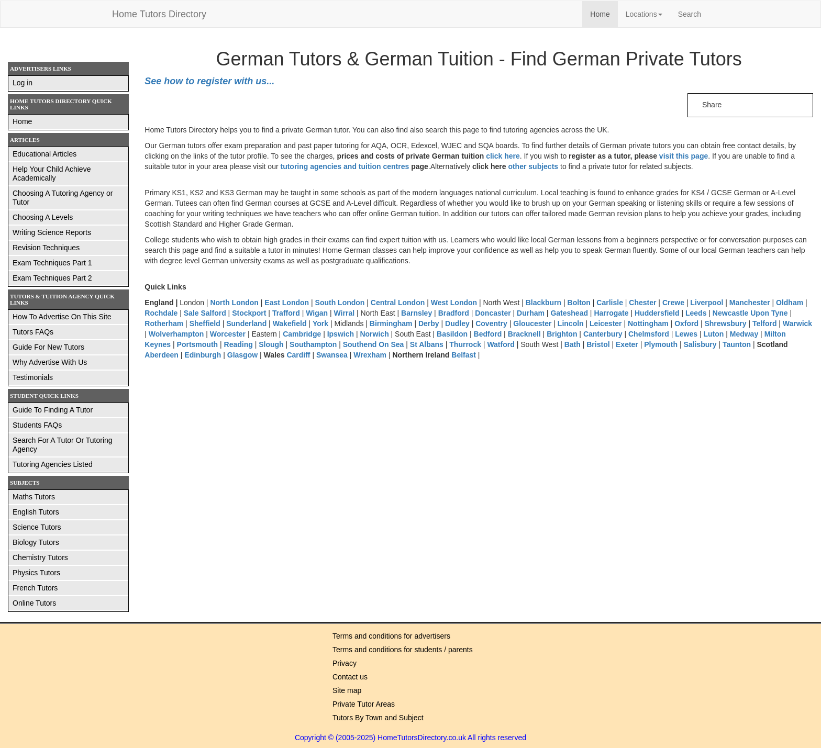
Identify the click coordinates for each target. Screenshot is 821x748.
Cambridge (302, 334)
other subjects (533, 166)
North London (235, 302)
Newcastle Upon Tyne (750, 313)
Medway (744, 334)
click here (503, 156)
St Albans (428, 344)
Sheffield (205, 323)
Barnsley (416, 313)
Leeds (695, 313)
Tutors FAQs (33, 332)
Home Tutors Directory (159, 14)
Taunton (737, 344)
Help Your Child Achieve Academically (52, 173)
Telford (764, 323)
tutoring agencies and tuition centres (344, 166)
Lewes (686, 334)
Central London (399, 302)
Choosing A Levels (43, 217)
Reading (238, 344)
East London (286, 302)
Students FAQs (37, 425)
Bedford (488, 334)
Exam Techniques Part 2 (52, 278)
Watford (500, 344)
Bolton (579, 302)
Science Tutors (37, 527)
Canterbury (603, 334)
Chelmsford (648, 334)
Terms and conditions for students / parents (402, 649)
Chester (642, 302)
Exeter (627, 344)
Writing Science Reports (52, 232)
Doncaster (493, 313)
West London (454, 302)
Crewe (673, 302)
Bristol (597, 344)
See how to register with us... (209, 81)
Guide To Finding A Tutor (53, 410)
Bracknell (524, 334)
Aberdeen (162, 355)
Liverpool (706, 302)
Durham (531, 313)
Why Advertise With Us (50, 362)
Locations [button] (644, 14)
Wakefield (290, 323)
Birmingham (391, 323)
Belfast (463, 355)
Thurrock (465, 344)
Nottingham (648, 323)
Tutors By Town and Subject (378, 717)
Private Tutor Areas (363, 704)
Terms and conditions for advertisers (391, 636)
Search (689, 14)
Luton (713, 334)
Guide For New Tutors (48, 347)
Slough (271, 344)
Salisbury (699, 344)
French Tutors (35, 588)
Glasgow (242, 355)
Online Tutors (34, 603)
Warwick (797, 323)
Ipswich (340, 334)
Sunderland (246, 323)
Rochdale (161, 313)
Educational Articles (44, 154)
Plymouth (661, 344)
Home (603, 13)
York (320, 323)
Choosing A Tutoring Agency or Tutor (63, 197)
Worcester (228, 334)
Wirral (344, 313)
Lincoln (571, 323)
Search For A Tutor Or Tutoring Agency (63, 444)
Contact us (350, 677)
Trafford (286, 313)
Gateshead (569, 313)
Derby (428, 323)
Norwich (374, 334)
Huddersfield (657, 313)
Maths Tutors (34, 497)
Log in (22, 83)
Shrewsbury (725, 323)
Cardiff (298, 355)
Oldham (789, 302)
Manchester (749, 302)
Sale (191, 313)
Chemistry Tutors (40, 557)
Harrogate (611, 313)
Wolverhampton (176, 334)
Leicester (606, 323)
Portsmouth (197, 344)
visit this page (683, 156)
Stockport (249, 313)
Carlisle (609, 302)
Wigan (317, 313)
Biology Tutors (36, 542)
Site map (346, 690)
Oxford (687, 323)
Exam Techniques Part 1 (52, 263)
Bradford (453, 313)
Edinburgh (202, 355)
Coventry (492, 323)
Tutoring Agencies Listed (53, 464)
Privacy (344, 663)
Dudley (457, 323)
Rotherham (164, 323)
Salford (213, 313)
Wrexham (369, 355)
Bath (572, 344)
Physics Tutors (36, 572)
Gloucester (532, 323)
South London (341, 302)
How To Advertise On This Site (62, 316)
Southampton (313, 344)
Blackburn (543, 302)
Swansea (332, 355)
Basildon (452, 334)
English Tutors (36, 512)
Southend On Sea (373, 344)
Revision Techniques (46, 247)
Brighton (562, 334)
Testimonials (33, 377)
